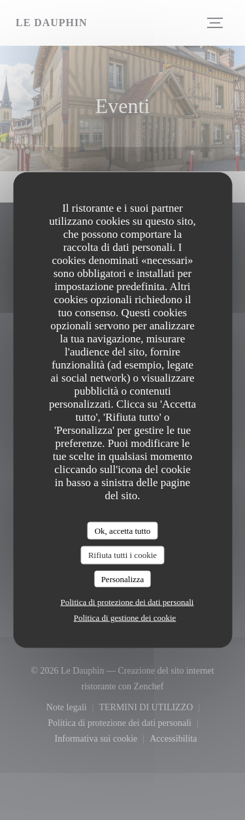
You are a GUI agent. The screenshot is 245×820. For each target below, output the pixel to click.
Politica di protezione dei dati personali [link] (127, 602)
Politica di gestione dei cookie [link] (125, 618)
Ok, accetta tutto (123, 530)
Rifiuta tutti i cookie (122, 555)
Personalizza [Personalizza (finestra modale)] (122, 578)
